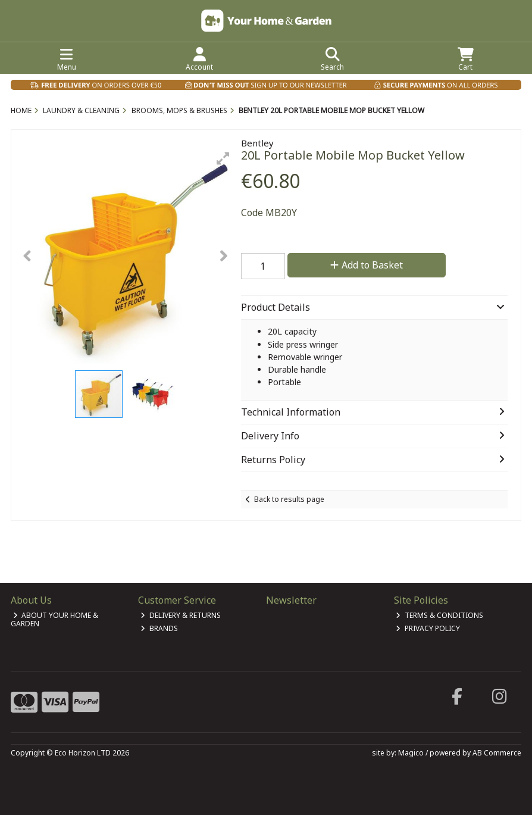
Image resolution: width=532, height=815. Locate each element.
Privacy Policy (428, 628)
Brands (159, 628)
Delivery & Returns (180, 615)
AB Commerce (496, 753)
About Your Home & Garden (55, 619)
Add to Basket (366, 264)
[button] (223, 158)
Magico (411, 753)
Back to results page (289, 499)
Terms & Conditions (439, 615)
